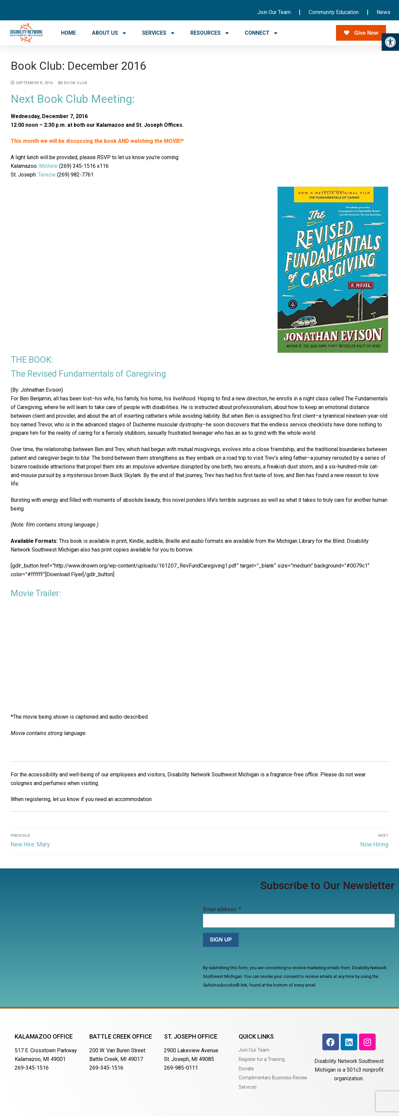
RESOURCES (209, 33)
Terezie (47, 174)
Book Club (73, 82)
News (383, 12)
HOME (68, 33)
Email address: (222, 909)
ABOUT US (109, 33)
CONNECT (261, 33)
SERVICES (158, 33)
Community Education (334, 12)
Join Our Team (274, 12)
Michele (48, 166)
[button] (390, 42)
